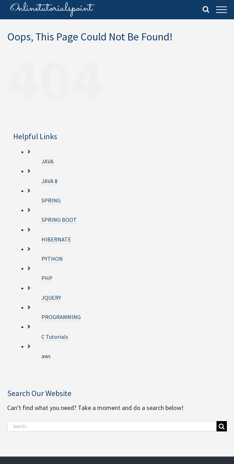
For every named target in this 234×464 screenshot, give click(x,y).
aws (46, 356)
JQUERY (51, 297)
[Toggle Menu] (221, 9)
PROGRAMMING (61, 317)
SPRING (51, 200)
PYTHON (52, 258)
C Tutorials (54, 336)
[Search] (221, 426)
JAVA (47, 161)
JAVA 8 (49, 181)
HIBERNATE (56, 239)
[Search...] (111, 426)
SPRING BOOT (59, 219)
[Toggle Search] (206, 9)
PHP (47, 278)
